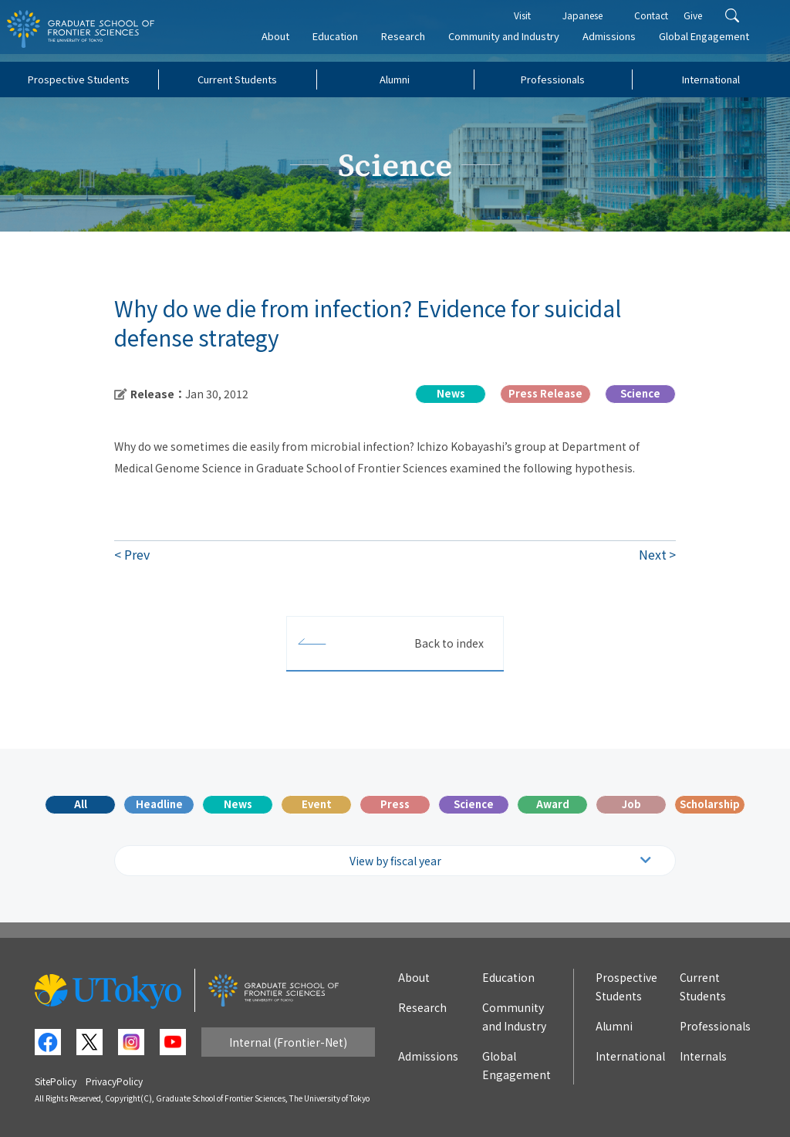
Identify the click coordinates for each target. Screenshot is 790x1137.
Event (317, 804)
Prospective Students (79, 79)
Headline (159, 804)
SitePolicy (55, 1081)
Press (395, 804)
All (80, 804)
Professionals (553, 79)
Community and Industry (513, 43)
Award (552, 804)
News (238, 804)
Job (631, 804)
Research (413, 43)
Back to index (449, 643)
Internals (703, 1056)
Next (653, 554)
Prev (137, 554)
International (711, 79)
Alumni (395, 79)
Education (345, 43)
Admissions (619, 43)
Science (474, 804)
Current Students (237, 79)
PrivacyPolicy (114, 1081)
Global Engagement (714, 43)
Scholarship (710, 804)
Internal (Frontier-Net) (288, 1042)
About (285, 43)
